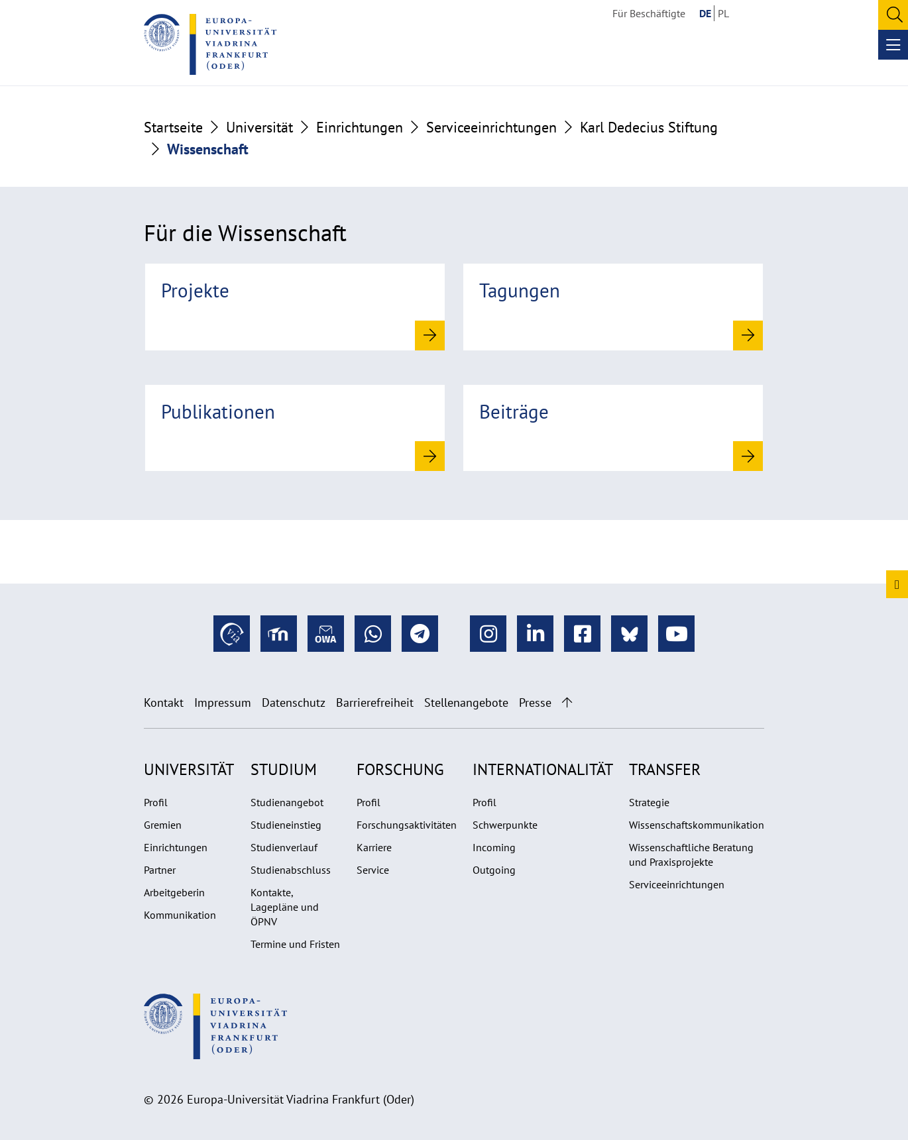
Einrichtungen (359, 127)
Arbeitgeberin (174, 892)
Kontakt (164, 702)
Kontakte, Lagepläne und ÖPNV (285, 907)
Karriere (374, 847)
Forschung (400, 769)
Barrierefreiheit (375, 702)
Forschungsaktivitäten (407, 824)
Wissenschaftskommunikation (696, 824)
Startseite (173, 127)
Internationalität (543, 769)
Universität (259, 127)
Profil (156, 802)
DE (705, 13)
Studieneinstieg (286, 824)
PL (723, 13)
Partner (160, 869)
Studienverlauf (284, 847)
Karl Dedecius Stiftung (649, 127)
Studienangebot (287, 802)
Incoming (494, 847)
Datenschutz (293, 702)
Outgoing (494, 869)
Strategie (649, 802)
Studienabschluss (291, 869)
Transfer (665, 769)
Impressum (222, 702)
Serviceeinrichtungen (491, 127)
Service (373, 869)
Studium (284, 769)
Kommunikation (180, 914)
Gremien (163, 824)
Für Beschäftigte (648, 13)
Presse (535, 702)
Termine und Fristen (295, 944)
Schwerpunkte (505, 824)
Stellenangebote (466, 702)
